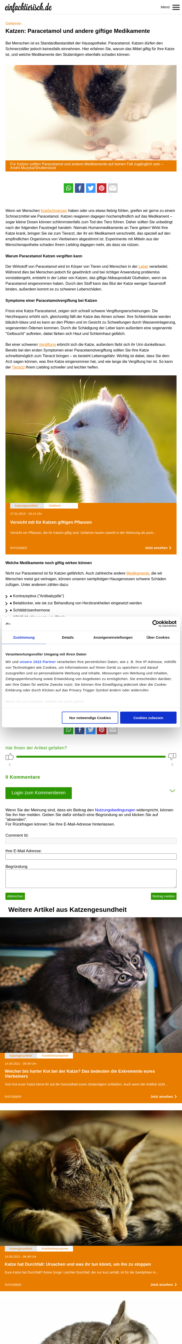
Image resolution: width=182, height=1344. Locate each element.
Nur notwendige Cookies (90, 718)
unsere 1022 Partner (38, 661)
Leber (143, 266)
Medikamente (138, 573)
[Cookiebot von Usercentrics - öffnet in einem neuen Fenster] (156, 623)
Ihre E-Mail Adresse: (23, 851)
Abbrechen (15, 896)
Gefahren (13, 24)
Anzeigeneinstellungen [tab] (112, 637)
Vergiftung (47, 345)
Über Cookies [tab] (158, 637)
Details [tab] (68, 637)
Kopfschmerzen (54, 211)
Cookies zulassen (148, 718)
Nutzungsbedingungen (115, 810)
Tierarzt (18, 367)
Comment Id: (16, 835)
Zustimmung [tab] (24, 637)
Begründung (16, 866)
